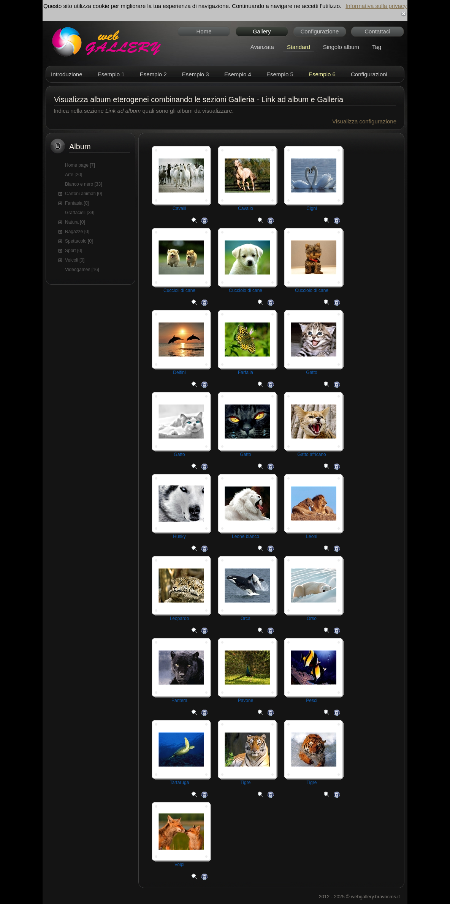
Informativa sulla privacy (376, 6)
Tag (376, 47)
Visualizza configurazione (364, 121)
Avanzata (262, 47)
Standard (298, 47)
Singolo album (341, 47)
